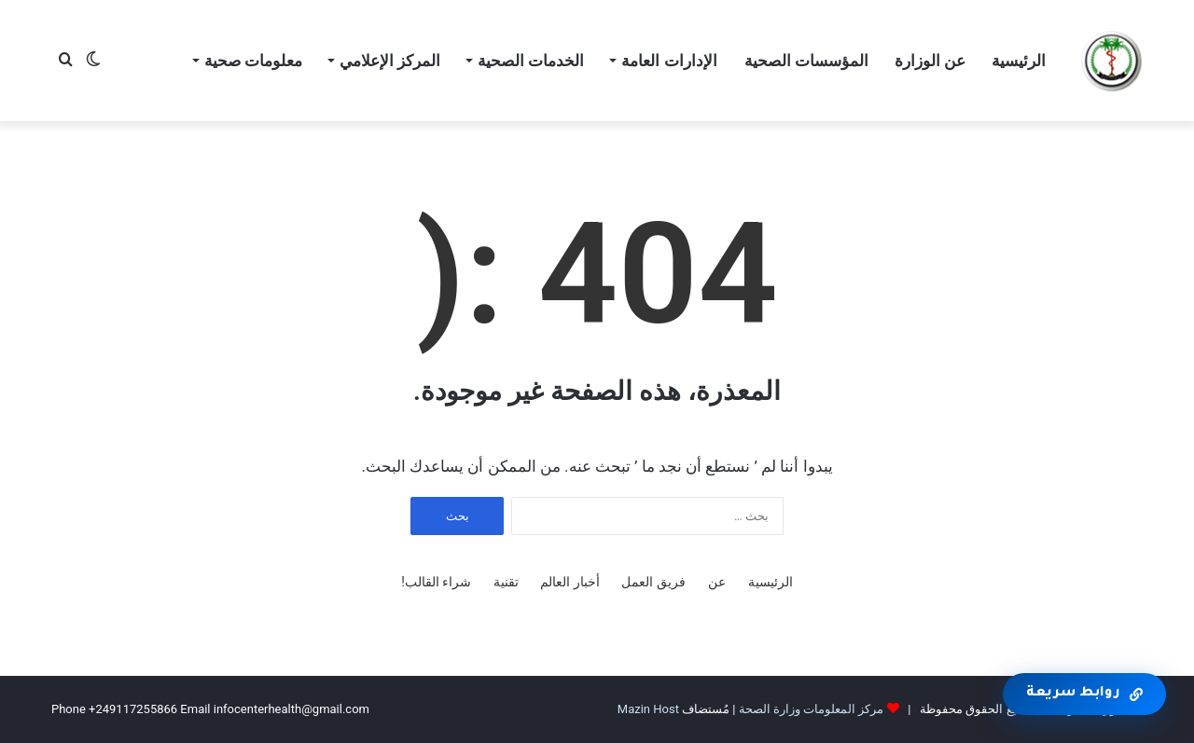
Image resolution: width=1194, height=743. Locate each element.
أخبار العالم (569, 581)
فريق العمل (653, 581)
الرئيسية (1019, 60)
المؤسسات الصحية (806, 60)
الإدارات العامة (668, 60)
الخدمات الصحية (531, 60)
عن (717, 581)
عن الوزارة (930, 60)
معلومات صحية (253, 60)
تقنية (506, 581)
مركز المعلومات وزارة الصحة (811, 709)
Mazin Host (648, 709)
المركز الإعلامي (390, 60)
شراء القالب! (436, 581)
